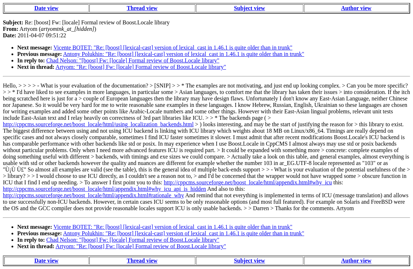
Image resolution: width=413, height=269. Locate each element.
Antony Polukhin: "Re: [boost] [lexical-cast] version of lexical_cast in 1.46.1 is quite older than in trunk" (183, 54)
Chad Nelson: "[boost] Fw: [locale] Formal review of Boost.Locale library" (132, 60)
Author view (356, 8)
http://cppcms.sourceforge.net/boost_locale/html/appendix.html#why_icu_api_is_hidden (104, 189)
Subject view (249, 8)
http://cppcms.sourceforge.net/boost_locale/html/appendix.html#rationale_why (93, 195)
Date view (46, 8)
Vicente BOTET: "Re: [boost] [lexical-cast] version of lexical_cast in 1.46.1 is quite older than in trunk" (172, 47)
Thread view (142, 8)
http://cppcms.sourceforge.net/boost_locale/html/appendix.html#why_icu (248, 182)
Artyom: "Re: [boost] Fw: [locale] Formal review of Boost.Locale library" (141, 67)
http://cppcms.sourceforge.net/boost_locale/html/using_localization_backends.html (98, 124)
